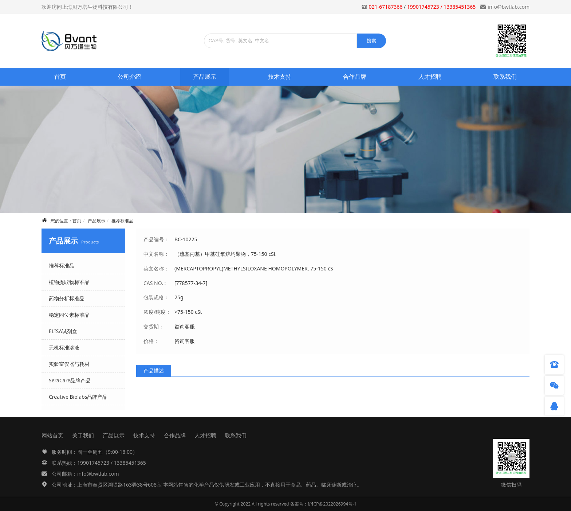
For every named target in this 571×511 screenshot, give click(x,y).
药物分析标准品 (66, 298)
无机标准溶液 (64, 347)
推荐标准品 (122, 221)
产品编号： (156, 239)
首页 (60, 77)
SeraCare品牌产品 (70, 380)
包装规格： (156, 297)
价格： (151, 341)
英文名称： (156, 268)
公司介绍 (129, 77)
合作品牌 (354, 77)
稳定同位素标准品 (69, 314)
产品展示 (204, 77)
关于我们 (83, 435)
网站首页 (52, 435)
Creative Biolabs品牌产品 (78, 396)
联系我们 (505, 77)
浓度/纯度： (157, 311)
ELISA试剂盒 (63, 331)
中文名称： (156, 253)
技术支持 (279, 77)
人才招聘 (430, 77)
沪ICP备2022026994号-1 (332, 504)
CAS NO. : (154, 283)
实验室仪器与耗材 (69, 363)
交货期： (153, 326)
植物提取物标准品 (69, 281)
